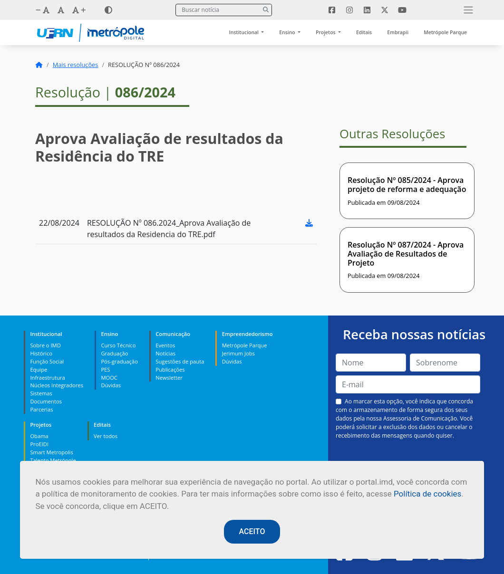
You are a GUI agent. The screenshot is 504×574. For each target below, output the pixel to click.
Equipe (38, 369)
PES (105, 369)
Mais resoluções (75, 64)
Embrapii (397, 32)
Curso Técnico (118, 345)
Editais (364, 32)
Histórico (41, 353)
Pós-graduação (119, 361)
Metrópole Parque (445, 32)
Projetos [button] (326, 32)
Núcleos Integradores (56, 385)
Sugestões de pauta (179, 361)
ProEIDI (39, 444)
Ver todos (105, 436)
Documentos (46, 401)
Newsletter (169, 377)
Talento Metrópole (53, 460)
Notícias (165, 353)
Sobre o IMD (45, 345)
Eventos (165, 345)
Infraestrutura (47, 377)
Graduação (114, 353)
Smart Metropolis (51, 452)
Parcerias (41, 409)
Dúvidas (111, 385)
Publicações (169, 369)
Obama (39, 436)
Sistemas (41, 393)
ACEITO (252, 531)
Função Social (47, 361)
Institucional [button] (244, 32)
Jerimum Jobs (238, 353)
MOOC (109, 377)
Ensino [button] (287, 32)
